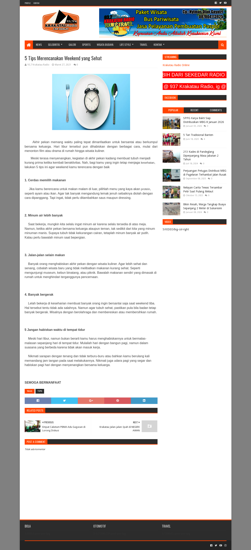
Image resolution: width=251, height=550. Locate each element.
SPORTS (86, 44)
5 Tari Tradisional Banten (198, 134)
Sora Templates (46, 545)
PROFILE (28, 3)
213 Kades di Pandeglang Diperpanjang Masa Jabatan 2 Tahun (200, 155)
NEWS (39, 44)
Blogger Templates (69, 545)
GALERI (72, 44)
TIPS (39, 391)
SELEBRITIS (54, 44)
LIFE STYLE (125, 44)
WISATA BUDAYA (105, 44)
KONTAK (36, 3)
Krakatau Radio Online (176, 65)
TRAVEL (143, 44)
